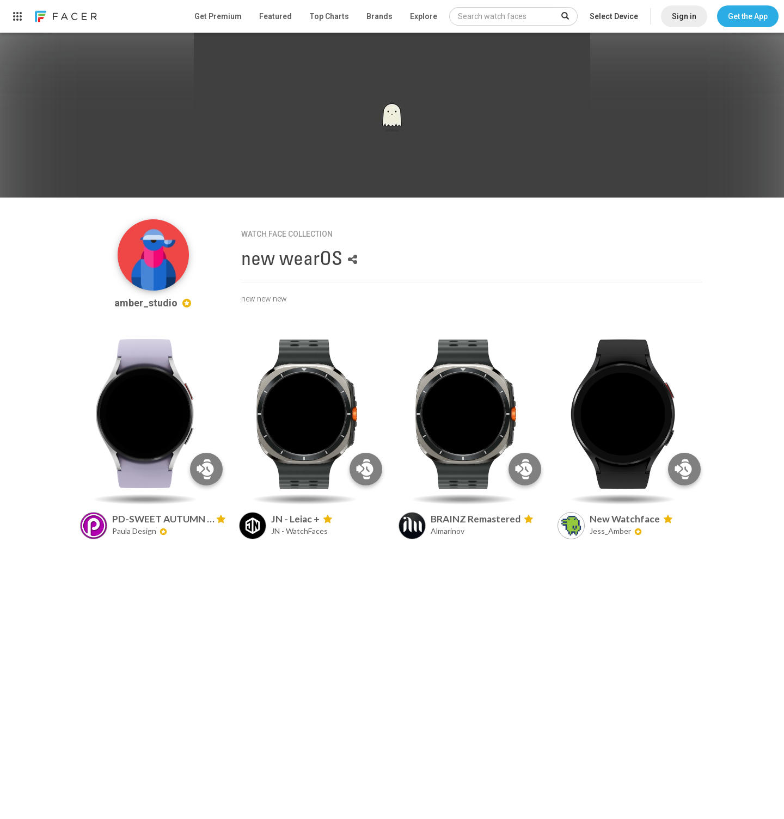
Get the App (748, 16)
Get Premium (218, 16)
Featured (275, 16)
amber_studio (153, 303)
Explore (423, 16)
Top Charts (329, 16)
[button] (748, 16)
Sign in (684, 16)
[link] (65, 16)
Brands (379, 16)
